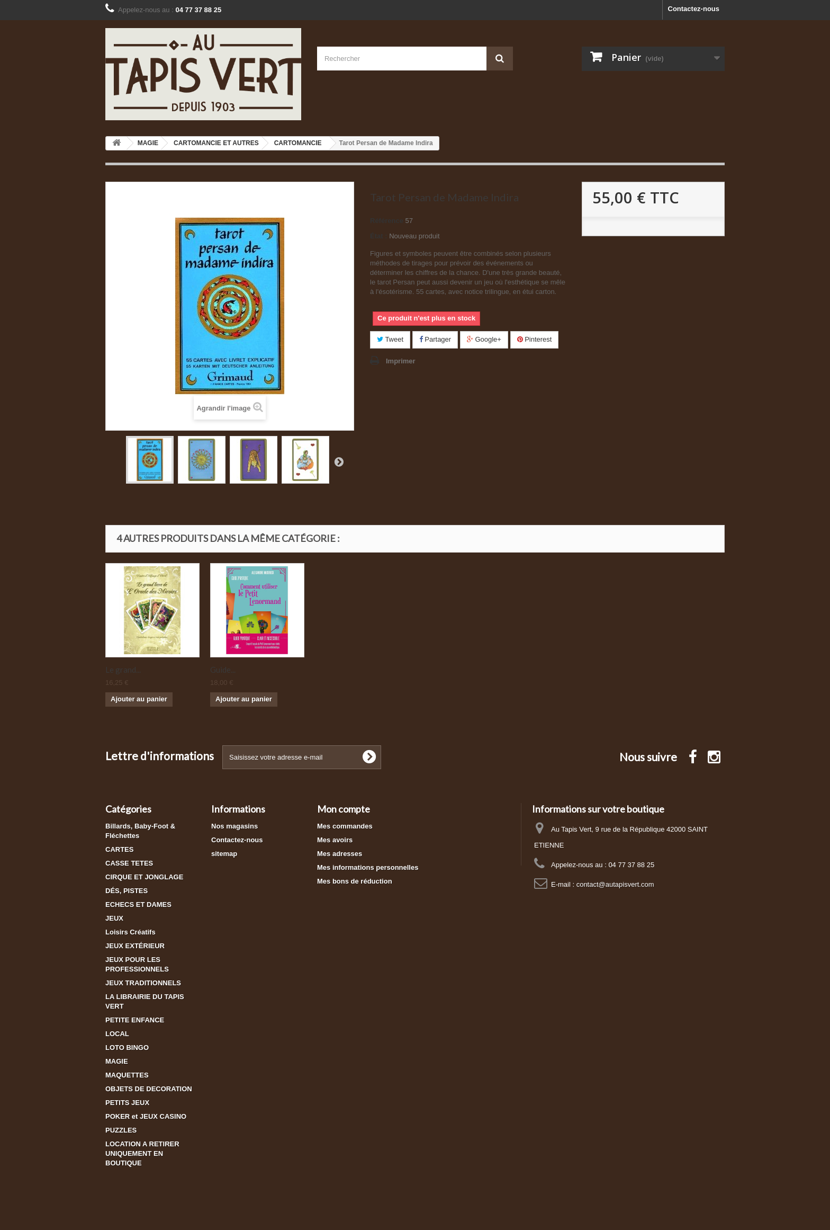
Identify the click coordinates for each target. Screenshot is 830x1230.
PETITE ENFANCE (134, 1020)
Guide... (432, 669)
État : (378, 236)
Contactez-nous (694, 9)
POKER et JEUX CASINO (145, 1116)
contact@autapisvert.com (615, 884)
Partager (435, 339)
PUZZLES (121, 1130)
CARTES (119, 849)
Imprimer (401, 361)
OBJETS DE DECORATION (148, 1089)
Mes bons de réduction (354, 881)
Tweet (390, 339)
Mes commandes (345, 826)
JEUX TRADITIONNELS (143, 983)
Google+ (484, 339)
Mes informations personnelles (367, 867)
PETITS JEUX (127, 1103)
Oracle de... (229, 669)
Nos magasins (234, 826)
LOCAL (117, 1034)
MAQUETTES (127, 1075)
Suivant (338, 461)
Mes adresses (339, 854)
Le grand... (332, 669)
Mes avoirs (335, 840)
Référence (386, 221)
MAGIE (116, 1061)
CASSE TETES (129, 863)
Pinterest (534, 339)
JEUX (114, 918)
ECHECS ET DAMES (138, 904)
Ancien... (119, 669)
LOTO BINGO (127, 1047)
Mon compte (343, 809)
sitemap (224, 854)
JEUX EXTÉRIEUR (135, 946)
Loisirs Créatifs (130, 932)
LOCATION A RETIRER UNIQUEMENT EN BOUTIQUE (142, 1153)
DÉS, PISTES (126, 891)
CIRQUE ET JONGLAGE (144, 877)
